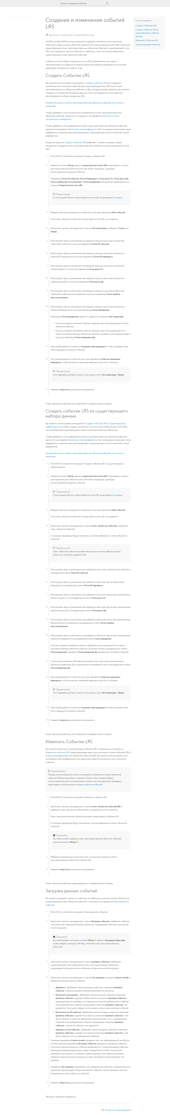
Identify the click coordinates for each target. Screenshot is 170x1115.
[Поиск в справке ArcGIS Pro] (82, 3)
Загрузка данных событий (147, 44)
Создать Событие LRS (145, 25)
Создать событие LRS (96, 83)
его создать (116, 197)
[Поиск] (107, 3)
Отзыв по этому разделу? (118, 1110)
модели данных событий (90, 784)
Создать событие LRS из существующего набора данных (147, 33)
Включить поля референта (83, 129)
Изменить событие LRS (57, 752)
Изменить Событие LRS (146, 40)
